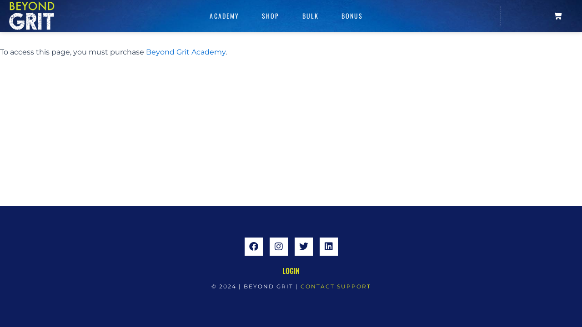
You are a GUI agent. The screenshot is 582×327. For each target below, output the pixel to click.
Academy (224, 15)
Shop (270, 15)
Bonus (352, 15)
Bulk (310, 15)
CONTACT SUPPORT (336, 286)
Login (291, 270)
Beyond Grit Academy (186, 52)
